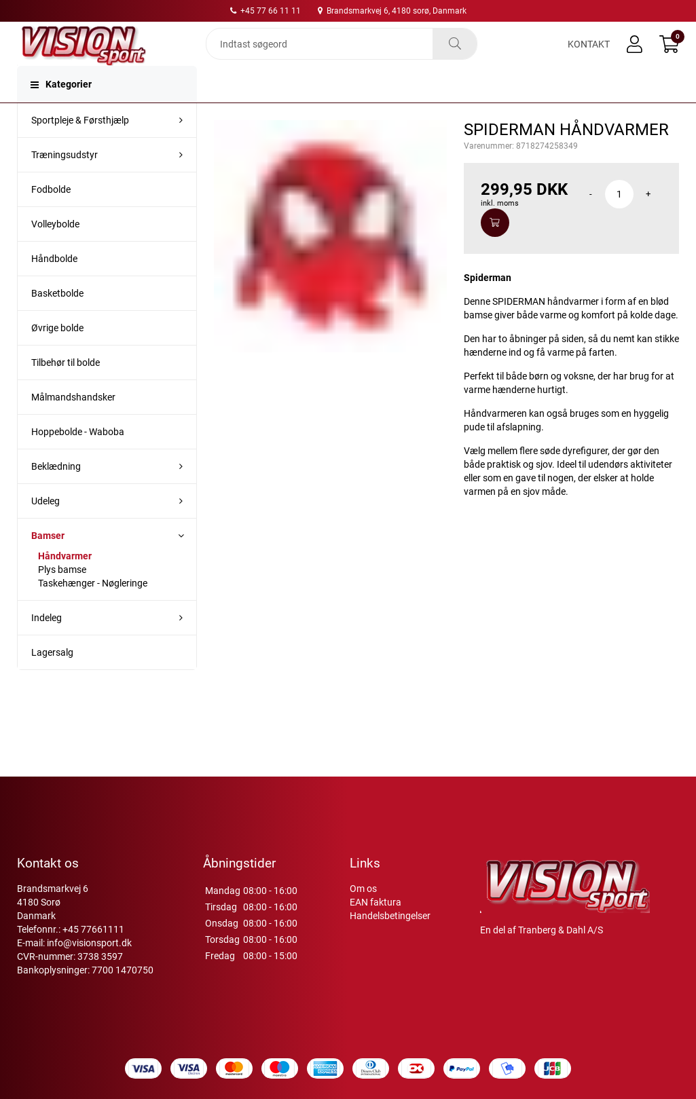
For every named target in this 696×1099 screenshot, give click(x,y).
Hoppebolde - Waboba (77, 456)
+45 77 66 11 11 (265, 11)
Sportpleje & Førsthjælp (80, 144)
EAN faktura (375, 918)
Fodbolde (51, 213)
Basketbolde (57, 317)
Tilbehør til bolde (65, 386)
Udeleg (45, 525)
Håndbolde (54, 283)
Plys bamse (62, 594)
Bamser (48, 560)
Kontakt (589, 55)
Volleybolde (55, 248)
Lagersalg (52, 676)
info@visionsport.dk (89, 959)
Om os (363, 904)
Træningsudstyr (64, 179)
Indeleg (46, 642)
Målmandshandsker (73, 421)
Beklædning (56, 490)
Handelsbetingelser (390, 932)
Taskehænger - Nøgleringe (92, 607)
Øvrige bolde (57, 352)
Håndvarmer (65, 580)
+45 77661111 (93, 945)
